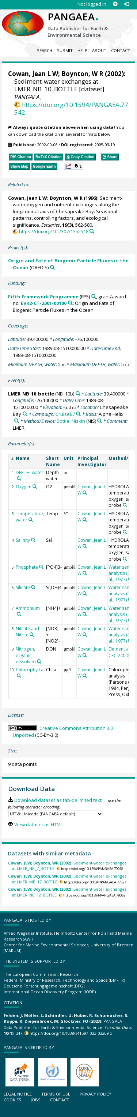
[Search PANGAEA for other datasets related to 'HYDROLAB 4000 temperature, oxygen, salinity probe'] (125, 505)
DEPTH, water (29, 472)
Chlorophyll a (29, 670)
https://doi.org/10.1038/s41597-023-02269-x (71, 1033)
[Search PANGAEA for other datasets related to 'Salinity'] (33, 540)
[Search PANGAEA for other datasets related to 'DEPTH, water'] (19, 478)
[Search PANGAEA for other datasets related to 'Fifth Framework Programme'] (93, 296)
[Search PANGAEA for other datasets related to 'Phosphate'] (41, 567)
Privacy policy (95, 1094)
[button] (73, 166)
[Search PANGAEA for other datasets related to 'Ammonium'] (19, 614)
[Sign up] (115, 4)
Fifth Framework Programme (43, 296)
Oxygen (23, 487)
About (99, 50)
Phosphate (27, 567)
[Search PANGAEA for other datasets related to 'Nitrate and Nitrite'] (32, 634)
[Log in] (126, 4)
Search (44, 50)
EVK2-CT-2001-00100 (43, 303)
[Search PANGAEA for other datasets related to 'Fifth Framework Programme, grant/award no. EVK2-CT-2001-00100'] (70, 303)
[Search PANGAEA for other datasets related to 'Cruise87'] (78, 414)
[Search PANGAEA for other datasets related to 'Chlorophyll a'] (19, 675)
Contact (120, 50)
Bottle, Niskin (71, 421)
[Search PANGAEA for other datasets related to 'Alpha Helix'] (16, 420)
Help (82, 50)
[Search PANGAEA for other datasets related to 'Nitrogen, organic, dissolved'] (39, 661)
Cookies (12, 1099)
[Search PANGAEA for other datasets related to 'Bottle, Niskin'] (99, 420)
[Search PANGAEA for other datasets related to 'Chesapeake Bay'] (25, 414)
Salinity (23, 540)
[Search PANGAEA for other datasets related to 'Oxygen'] (35, 486)
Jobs (36, 1099)
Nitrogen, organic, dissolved (26, 655)
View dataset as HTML (38, 824)
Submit (65, 50)
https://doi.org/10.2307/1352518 (53, 231)
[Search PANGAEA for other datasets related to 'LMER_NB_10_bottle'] (78, 393)
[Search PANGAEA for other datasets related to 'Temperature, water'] (30, 519)
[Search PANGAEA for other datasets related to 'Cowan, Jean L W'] (85, 492)
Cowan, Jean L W (33, 73)
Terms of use (55, 1094)
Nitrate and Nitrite (27, 631)
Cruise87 (65, 414)
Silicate (23, 587)
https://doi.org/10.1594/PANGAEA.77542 (71, 108)
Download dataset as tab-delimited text (58, 800)
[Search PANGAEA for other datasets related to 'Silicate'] (33, 587)
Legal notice (18, 1094)
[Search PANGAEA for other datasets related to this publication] (92, 231)
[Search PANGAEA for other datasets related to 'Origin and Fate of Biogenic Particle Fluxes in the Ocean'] (52, 267)
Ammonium (28, 608)
